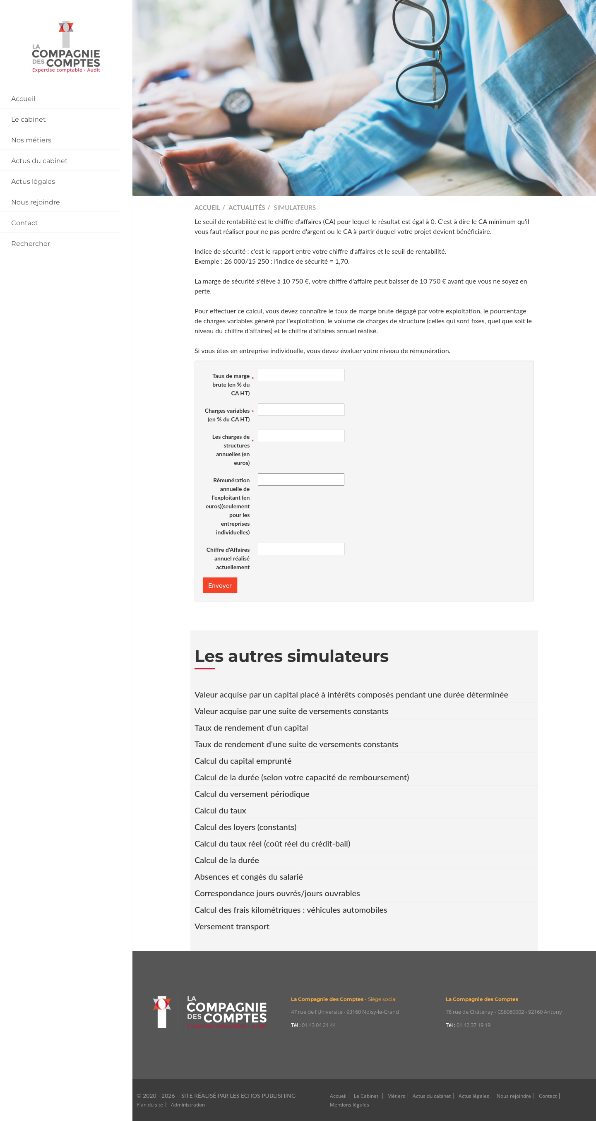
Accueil (23, 99)
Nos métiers (31, 140)
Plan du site (150, 1104)
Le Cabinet (367, 1095)
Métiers (396, 1095)
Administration (188, 1104)
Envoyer (220, 585)
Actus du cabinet (39, 161)
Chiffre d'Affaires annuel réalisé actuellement (228, 558)
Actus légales (33, 181)
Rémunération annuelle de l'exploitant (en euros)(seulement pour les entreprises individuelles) (228, 506)
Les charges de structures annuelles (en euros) (231, 449)
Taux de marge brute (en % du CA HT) (231, 384)
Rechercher (30, 244)
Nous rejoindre (35, 202)
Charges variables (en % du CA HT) (227, 415)
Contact (24, 223)
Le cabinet (28, 119)
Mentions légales (349, 1104)
